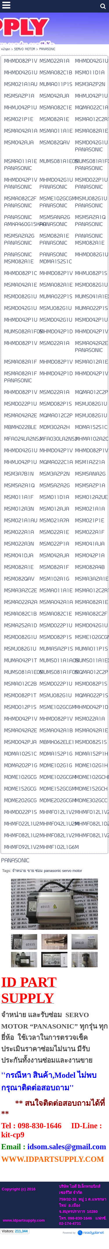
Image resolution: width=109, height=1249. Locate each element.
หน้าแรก (5, 49)
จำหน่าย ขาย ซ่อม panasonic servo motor (47, 870)
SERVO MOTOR (24, 49)
